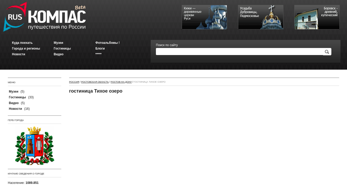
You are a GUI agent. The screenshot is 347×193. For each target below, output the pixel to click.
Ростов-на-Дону (121, 82)
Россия (74, 82)
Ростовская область (95, 82)
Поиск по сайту (167, 45)
